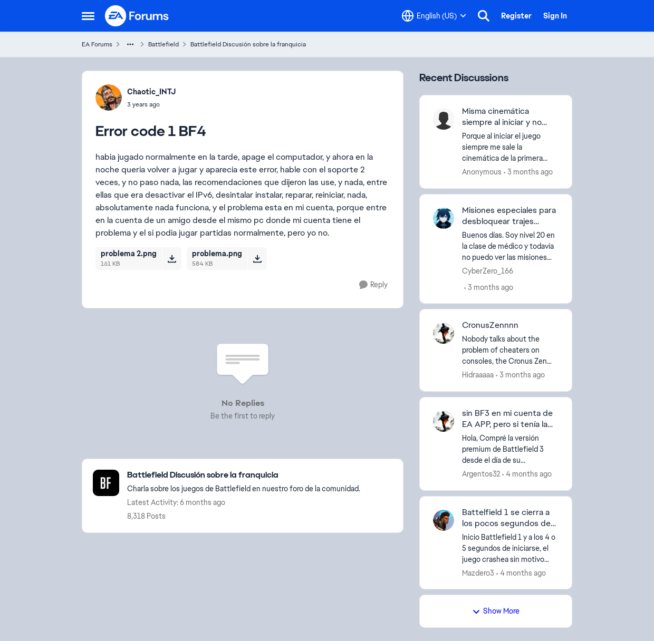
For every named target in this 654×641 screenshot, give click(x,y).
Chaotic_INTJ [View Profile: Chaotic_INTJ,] (151, 91)
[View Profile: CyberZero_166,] (443, 218)
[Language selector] (434, 15)
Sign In (555, 16)
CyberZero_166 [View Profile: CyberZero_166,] (487, 270)
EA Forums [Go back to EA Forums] (97, 44)
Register (516, 16)
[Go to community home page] (137, 15)
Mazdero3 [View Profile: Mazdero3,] (478, 572)
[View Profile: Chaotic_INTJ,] (108, 97)
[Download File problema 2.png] (171, 258)
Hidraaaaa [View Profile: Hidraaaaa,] (478, 375)
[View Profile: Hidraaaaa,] (443, 333)
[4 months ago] (527, 474)
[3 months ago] (528, 172)
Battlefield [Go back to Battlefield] (163, 44)
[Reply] (373, 285)
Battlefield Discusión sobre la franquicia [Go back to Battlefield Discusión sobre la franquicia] (248, 44)
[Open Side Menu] (88, 16)
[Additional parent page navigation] (130, 44)
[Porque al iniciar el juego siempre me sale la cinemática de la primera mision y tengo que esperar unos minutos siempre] (510, 147)
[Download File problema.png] (257, 258)
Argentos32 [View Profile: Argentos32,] (481, 474)
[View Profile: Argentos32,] (443, 421)
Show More (496, 611)
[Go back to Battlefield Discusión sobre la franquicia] (243, 475)
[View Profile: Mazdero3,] (443, 520)
